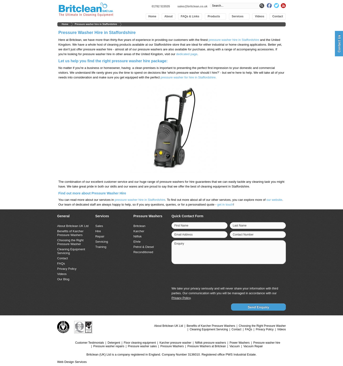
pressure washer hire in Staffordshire (234, 40)
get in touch (225, 204)
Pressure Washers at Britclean (206, 346)
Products (214, 16)
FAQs (61, 263)
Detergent (114, 342)
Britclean (139, 226)
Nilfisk (137, 236)
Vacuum (234, 346)
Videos (259, 16)
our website (274, 200)
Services (237, 16)
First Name (181, 225)
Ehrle (137, 241)
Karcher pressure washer (175, 342)
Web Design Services (72, 362)
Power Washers (240, 342)
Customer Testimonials (89, 342)
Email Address (183, 234)
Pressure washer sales (142, 346)
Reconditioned (143, 252)
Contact (277, 16)
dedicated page (186, 54)
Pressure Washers (172, 346)
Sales (99, 226)
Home (152, 16)
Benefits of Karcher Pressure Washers (70, 233)
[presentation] (249, 275)
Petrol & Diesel (143, 247)
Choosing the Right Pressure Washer (70, 242)
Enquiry (179, 243)
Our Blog (63, 279)
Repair (99, 236)
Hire (98, 231)
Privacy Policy (66, 268)
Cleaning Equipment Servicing (209, 329)
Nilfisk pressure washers (210, 342)
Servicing (101, 241)
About (168, 16)
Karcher (138, 231)
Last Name (240, 225)
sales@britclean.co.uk (192, 6)
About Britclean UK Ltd (73, 226)
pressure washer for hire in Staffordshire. (189, 77)
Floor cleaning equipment (140, 342)
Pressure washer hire (266, 342)
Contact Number (243, 234)
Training (100, 247)
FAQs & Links (190, 16)
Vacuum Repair (253, 346)
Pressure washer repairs (108, 346)
